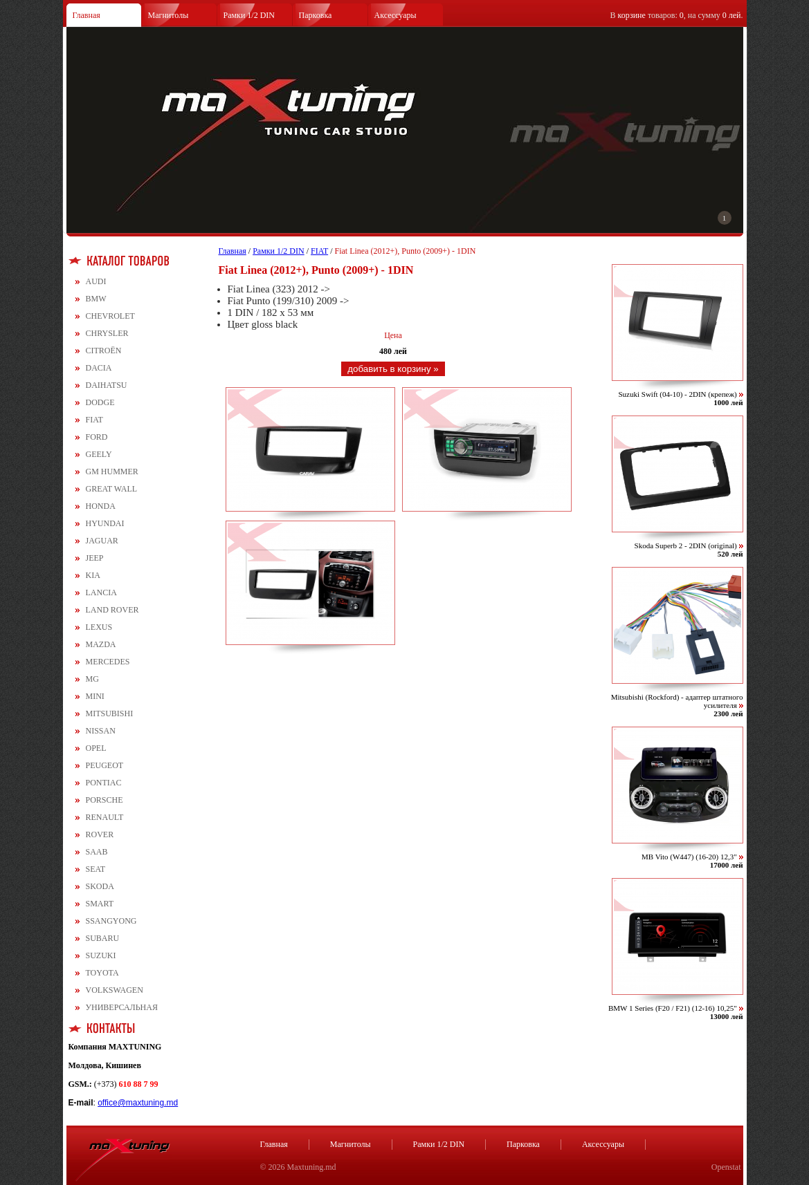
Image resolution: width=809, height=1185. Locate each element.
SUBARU (103, 938)
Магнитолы (168, 15)
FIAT (94, 419)
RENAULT (105, 817)
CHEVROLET (110, 316)
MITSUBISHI (110, 713)
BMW (96, 299)
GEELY (99, 454)
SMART (100, 903)
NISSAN (101, 731)
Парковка (315, 15)
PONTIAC (104, 782)
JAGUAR (102, 540)
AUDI (96, 281)
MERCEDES (108, 661)
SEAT (96, 869)
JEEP (95, 558)
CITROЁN (104, 350)
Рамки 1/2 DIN (249, 15)
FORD (97, 437)
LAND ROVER (112, 610)
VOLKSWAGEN (114, 990)
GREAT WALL (112, 489)
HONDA (101, 506)
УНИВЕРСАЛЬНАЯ (122, 1007)
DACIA (99, 368)
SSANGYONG (111, 921)
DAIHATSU (106, 385)
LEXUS (99, 627)
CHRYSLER (107, 333)
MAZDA (101, 644)
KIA (93, 575)
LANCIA (101, 592)
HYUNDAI (105, 523)
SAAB (97, 852)
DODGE (100, 402)
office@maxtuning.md (138, 1103)
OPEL (96, 748)
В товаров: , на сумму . (676, 15)
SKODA (100, 886)
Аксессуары (395, 15)
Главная (86, 15)
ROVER (100, 834)
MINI (95, 696)
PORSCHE (104, 800)
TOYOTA (102, 973)
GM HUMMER (112, 471)
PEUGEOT (105, 765)
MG (92, 679)
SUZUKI (101, 955)
